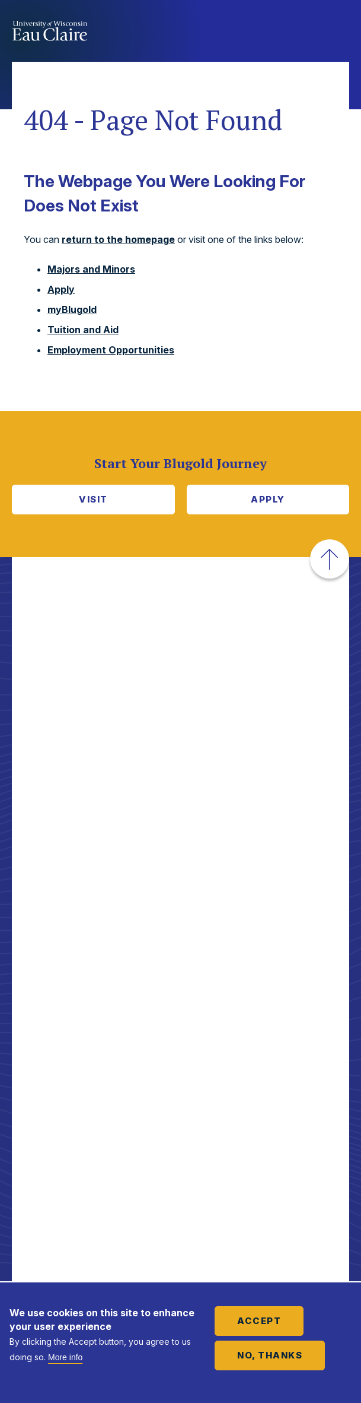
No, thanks (269, 1355)
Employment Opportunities (110, 350)
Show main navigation (337, 32)
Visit (93, 499)
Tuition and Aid (83, 330)
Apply (61, 289)
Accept (259, 1320)
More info (65, 1357)
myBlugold (72, 309)
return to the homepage (118, 239)
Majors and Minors (91, 269)
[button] (329, 559)
